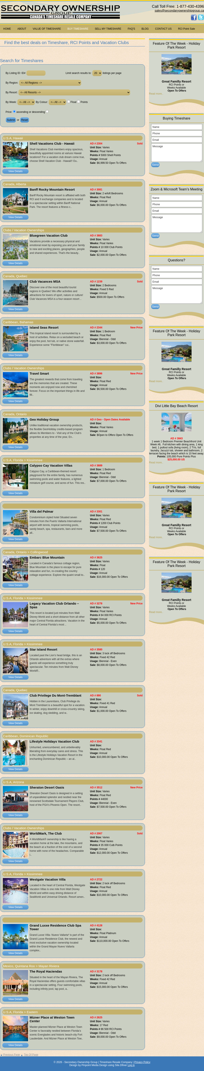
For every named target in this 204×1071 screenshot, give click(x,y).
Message (176, 152)
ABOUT (21, 28)
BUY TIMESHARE (77, 28)
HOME (7, 28)
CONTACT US (163, 28)
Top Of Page (29, 1054)
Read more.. (156, 93)
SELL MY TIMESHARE (108, 28)
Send (155, 164)
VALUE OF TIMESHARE (47, 28)
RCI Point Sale (186, 28)
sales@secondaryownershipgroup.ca (179, 10)
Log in (131, 1065)
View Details (15, 171)
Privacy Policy (142, 1062)
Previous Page (10, 1054)
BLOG (145, 28)
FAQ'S (131, 28)
